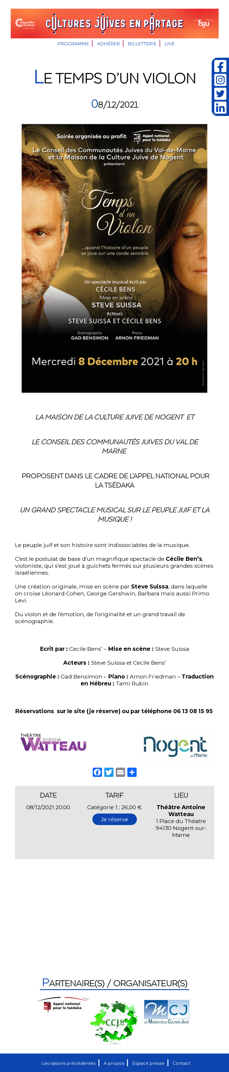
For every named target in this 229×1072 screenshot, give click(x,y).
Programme (73, 43)
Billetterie (142, 43)
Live (170, 43)
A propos (114, 1063)
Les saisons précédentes (69, 1063)
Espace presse (148, 1063)
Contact (181, 1063)
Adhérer (108, 43)
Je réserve (114, 819)
